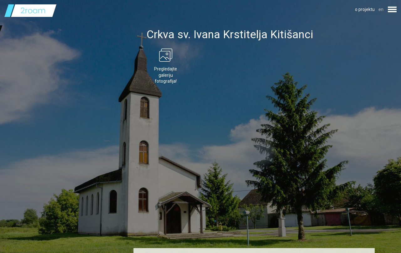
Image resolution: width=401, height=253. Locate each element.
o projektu (365, 9)
